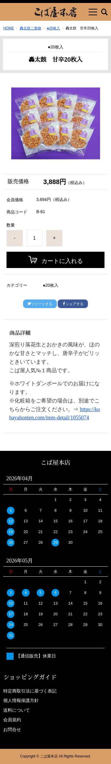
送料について (16, 710)
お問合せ (12, 729)
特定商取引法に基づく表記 (30, 690)
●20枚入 (53, 28)
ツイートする (40, 304)
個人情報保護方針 (21, 700)
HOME (8, 28)
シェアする (72, 304)
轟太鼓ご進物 (30, 28)
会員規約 (12, 719)
